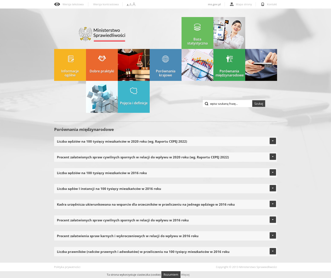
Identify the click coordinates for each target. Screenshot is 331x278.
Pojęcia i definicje (134, 96)
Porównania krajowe (165, 66)
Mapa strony (244, 4)
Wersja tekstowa (73, 4)
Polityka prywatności (67, 267)
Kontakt (272, 4)
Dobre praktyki (102, 64)
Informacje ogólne (70, 66)
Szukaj (258, 104)
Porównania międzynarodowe (230, 66)
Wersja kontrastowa (106, 4)
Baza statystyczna (197, 34)
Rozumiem (170, 274)
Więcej (185, 275)
